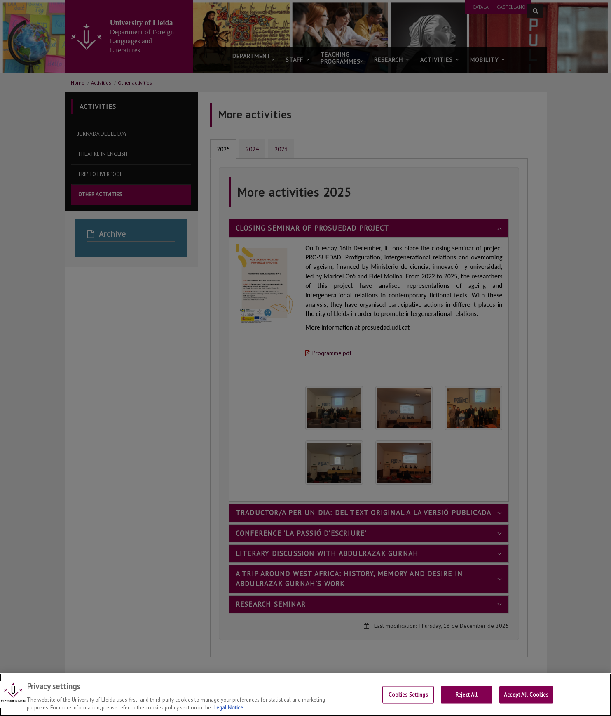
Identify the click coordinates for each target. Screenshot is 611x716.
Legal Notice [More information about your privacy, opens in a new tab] (228, 707)
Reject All (467, 695)
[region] (305, 694)
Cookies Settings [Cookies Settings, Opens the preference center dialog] (408, 695)
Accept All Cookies (526, 695)
